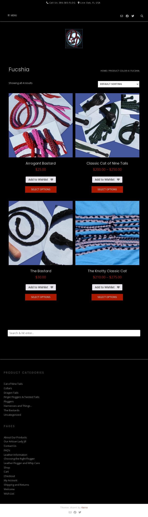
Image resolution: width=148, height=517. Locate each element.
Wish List (9, 493)
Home (104, 70)
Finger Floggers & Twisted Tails (21, 397)
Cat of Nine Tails (13, 384)
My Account (10, 480)
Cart (6, 471)
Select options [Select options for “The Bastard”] (40, 297)
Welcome (9, 489)
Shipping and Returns (16, 484)
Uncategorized (12, 414)
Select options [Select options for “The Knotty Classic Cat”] (107, 297)
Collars (8, 388)
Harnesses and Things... (18, 406)
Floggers (9, 401)
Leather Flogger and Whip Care (22, 463)
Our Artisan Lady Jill (15, 441)
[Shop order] (118, 84)
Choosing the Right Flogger (19, 458)
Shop (7, 467)
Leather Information (15, 454)
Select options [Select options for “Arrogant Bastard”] (40, 189)
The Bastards (11, 410)
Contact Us (10, 446)
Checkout (9, 476)
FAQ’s (7, 450)
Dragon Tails (11, 392)
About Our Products (15, 437)
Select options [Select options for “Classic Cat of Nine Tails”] (107, 189)
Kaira (85, 507)
